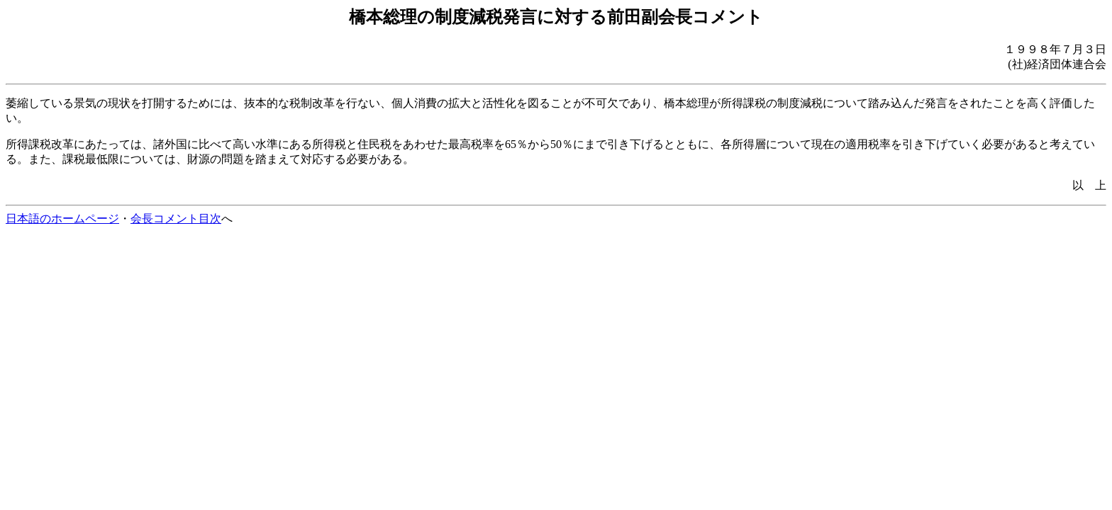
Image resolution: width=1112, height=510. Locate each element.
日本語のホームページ (62, 218)
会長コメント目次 (175, 218)
